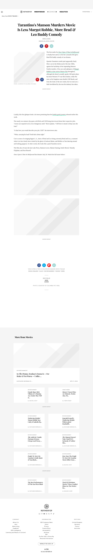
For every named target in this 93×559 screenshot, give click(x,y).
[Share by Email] (51, 46)
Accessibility (46, 530)
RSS (46, 534)
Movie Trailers (33, 271)
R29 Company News (46, 522)
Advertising (15, 526)
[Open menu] (2, 11)
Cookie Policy (46, 528)
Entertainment (49, 271)
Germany (77, 524)
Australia (77, 528)
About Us (16, 522)
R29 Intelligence (16, 530)
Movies (58, 271)
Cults (41, 271)
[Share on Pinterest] (46, 46)
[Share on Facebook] (41, 46)
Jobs (15, 524)
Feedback (16, 528)
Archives (46, 532)
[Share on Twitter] (44, 265)
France (77, 526)
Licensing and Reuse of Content (16, 532)
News (63, 271)
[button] (84, 13)
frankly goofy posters (59, 114)
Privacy (46, 526)
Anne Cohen (47, 38)
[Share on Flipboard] (49, 265)
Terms (46, 524)
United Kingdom (77, 522)
